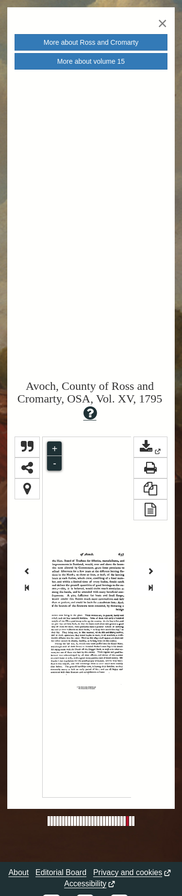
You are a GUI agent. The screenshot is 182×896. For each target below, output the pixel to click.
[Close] (162, 23)
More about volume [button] (91, 61)
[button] (150, 447)
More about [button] (91, 42)
